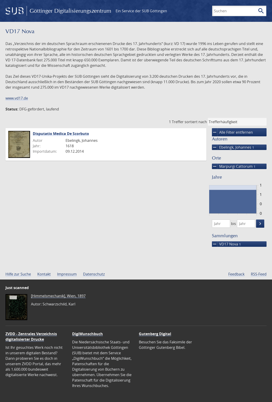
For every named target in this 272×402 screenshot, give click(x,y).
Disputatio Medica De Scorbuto (61, 133)
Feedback (236, 274)
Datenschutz (94, 274)
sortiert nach (196, 121)
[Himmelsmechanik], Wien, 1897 (58, 295)
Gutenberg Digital (155, 333)
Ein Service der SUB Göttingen (141, 10)
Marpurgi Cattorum (233, 166)
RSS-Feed (259, 274)
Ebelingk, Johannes (233, 147)
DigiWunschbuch (87, 333)
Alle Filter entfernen (232, 132)
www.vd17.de (16, 98)
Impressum (67, 274)
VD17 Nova (226, 244)
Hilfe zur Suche (18, 274)
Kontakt (44, 274)
